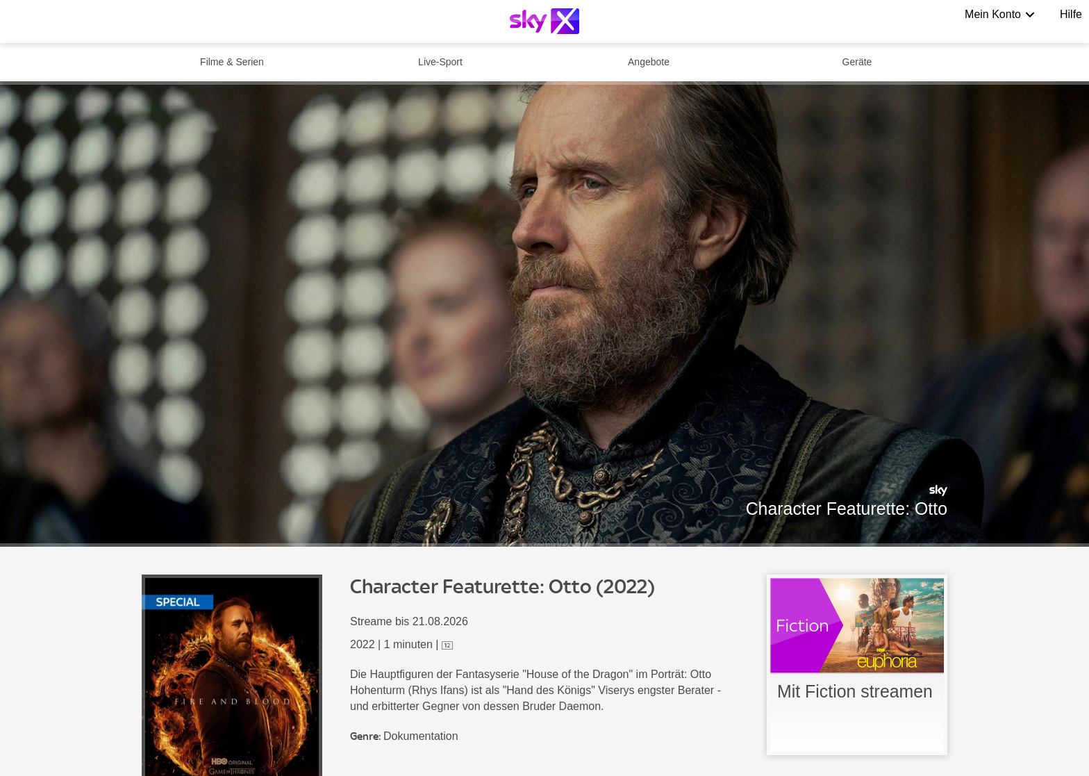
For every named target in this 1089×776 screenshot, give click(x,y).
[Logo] (544, 21)
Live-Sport (440, 61)
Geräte (857, 61)
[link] (857, 665)
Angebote (649, 61)
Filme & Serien (232, 61)
